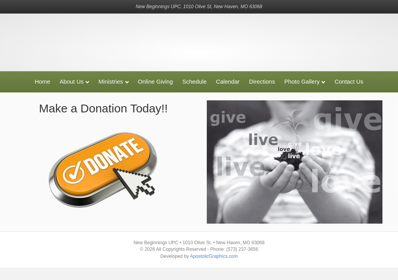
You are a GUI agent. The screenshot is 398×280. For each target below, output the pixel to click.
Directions (262, 81)
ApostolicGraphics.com (214, 256)
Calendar (228, 81)
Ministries (110, 81)
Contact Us (349, 81)
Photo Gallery (302, 81)
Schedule (194, 81)
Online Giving (155, 81)
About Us (71, 81)
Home (42, 81)
